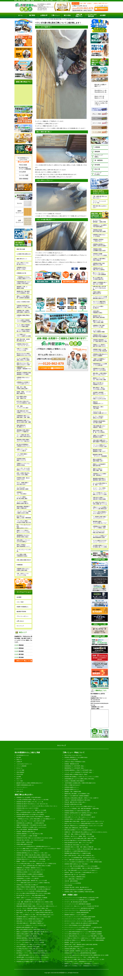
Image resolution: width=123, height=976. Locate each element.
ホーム (20, 15)
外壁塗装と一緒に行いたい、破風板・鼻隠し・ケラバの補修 (79, 836)
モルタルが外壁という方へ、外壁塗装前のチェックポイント (79, 961)
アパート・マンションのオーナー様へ (99, 201)
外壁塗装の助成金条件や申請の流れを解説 (99, 230)
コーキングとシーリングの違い (24, 550)
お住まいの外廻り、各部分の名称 (24, 842)
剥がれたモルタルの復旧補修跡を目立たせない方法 (24, 354)
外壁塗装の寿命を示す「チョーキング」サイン (23, 344)
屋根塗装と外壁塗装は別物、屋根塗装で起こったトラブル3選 (31, 880)
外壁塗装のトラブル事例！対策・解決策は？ (100, 474)
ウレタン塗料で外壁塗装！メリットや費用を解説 (24, 325)
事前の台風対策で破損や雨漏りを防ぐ (98, 460)
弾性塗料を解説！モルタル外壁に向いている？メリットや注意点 (32, 957)
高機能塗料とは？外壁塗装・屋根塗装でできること (24, 369)
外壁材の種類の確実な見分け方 (97, 292)
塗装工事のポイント (22, 258)
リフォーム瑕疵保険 (21, 766)
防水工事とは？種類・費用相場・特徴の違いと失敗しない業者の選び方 (34, 910)
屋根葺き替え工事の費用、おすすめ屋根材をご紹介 (77, 793)
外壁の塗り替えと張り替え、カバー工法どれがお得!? (99, 288)
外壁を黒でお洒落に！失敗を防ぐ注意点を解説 (99, 498)
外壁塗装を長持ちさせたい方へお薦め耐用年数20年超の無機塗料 (80, 953)
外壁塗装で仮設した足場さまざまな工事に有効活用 (100, 350)
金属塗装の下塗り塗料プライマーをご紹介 (99, 326)
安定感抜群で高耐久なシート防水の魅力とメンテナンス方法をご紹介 (33, 916)
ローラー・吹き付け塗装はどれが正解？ (98, 417)
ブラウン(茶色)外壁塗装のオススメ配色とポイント (100, 512)
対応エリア (19, 778)
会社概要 (103, 15)
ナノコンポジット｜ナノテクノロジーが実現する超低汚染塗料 (79, 916)
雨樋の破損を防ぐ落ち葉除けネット (21, 426)
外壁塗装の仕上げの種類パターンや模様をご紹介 (99, 527)
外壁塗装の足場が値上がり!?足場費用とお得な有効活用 (78, 889)
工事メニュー (55, 15)
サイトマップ (20, 626)
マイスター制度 (20, 770)
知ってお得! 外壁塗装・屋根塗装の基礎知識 (27, 829)
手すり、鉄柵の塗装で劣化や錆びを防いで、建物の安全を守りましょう (82, 859)
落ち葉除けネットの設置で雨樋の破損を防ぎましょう (77, 851)
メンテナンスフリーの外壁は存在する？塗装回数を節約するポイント (33, 846)
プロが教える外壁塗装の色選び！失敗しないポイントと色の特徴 (32, 799)
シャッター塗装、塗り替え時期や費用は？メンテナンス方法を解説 (80, 866)
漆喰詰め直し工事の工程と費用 (98, 407)
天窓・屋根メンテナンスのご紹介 (22, 407)
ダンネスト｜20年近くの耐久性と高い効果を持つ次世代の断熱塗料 (81, 923)
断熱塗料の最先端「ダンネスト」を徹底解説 (100, 455)
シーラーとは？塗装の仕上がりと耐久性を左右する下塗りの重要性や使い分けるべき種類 (86, 955)
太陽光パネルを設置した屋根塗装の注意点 (99, 436)
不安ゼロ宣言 (19, 774)
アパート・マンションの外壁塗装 (72, 883)
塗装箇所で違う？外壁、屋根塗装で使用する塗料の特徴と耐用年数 (80, 944)
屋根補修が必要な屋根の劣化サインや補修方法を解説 (77, 853)
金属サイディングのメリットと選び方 (22, 450)
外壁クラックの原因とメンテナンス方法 (22, 349)
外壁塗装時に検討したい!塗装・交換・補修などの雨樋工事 (78, 847)
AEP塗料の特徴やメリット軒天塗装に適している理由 (100, 546)
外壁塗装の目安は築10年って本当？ (21, 268)
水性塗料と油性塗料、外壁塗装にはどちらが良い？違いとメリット (80, 950)
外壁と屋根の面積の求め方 (24, 560)
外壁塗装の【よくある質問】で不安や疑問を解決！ (29, 797)
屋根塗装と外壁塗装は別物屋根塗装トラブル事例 (24, 373)
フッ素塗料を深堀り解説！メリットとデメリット (100, 517)
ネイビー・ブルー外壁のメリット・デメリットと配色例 (30, 942)
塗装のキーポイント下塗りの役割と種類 (98, 321)
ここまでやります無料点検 (91, 15)
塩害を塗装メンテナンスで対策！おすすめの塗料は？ (29, 921)
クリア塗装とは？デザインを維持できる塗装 (24, 335)
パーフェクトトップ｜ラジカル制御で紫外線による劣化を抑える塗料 (81, 897)
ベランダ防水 (23, 101)
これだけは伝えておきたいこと (24, 763)
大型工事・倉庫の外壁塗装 (71, 881)
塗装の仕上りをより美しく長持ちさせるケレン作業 (24, 363)
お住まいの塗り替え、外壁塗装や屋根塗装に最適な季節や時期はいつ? (33, 857)
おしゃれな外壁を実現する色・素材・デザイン (100, 484)
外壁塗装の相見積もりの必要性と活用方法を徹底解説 (29, 874)
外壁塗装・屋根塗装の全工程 (71, 763)
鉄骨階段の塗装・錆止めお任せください (23, 478)
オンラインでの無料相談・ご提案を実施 (99, 221)
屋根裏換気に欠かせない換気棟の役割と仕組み (23, 536)
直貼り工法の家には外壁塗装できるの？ (98, 383)
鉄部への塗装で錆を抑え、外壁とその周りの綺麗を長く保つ (79, 855)
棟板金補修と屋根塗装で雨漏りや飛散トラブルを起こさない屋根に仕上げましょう (36, 906)
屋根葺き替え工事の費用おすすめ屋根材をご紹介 (23, 292)
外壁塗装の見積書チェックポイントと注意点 (100, 254)
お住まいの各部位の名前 (23, 301)
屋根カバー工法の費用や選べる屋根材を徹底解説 (23, 297)
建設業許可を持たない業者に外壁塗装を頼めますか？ (29, 783)
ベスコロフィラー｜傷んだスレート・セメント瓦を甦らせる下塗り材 (81, 906)
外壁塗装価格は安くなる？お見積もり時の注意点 (24, 282)
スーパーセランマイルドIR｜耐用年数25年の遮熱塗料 (77, 904)
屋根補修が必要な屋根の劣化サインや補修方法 (23, 430)
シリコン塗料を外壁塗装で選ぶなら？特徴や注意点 (24, 330)
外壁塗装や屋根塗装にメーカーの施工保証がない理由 (100, 340)
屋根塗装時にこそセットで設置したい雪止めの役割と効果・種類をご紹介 (82, 849)
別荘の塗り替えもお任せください (100, 206)
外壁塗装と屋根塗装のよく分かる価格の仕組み (76, 757)
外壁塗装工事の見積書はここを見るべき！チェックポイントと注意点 (81, 776)
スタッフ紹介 (20, 602)
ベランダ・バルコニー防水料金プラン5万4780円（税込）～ (79, 772)
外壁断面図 (20, 564)
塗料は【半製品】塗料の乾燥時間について (23, 545)
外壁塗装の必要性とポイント (71, 787)
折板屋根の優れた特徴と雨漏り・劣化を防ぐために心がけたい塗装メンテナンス (84, 821)
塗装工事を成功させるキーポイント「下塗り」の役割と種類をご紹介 (81, 957)
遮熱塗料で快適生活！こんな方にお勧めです (75, 914)
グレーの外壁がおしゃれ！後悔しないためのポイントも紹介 (31, 944)
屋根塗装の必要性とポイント (71, 789)
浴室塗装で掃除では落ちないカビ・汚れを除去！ (76, 864)
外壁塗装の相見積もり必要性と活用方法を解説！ (100, 245)
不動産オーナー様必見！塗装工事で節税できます (99, 345)
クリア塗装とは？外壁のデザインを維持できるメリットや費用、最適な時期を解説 (84, 938)
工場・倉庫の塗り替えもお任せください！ (100, 197)
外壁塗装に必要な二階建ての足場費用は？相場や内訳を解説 (79, 891)
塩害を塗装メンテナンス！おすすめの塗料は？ (24, 540)
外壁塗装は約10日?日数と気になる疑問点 (99, 268)
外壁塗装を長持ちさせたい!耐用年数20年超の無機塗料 (100, 335)
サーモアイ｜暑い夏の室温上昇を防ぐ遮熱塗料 (76, 901)
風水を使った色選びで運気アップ (100, 85)
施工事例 (32, 15)
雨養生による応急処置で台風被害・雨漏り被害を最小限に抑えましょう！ (34, 931)
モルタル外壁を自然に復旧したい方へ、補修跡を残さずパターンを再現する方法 (36, 863)
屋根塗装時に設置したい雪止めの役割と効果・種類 (24, 421)
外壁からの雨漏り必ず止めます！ (72, 785)
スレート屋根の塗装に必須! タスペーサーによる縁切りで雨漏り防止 (33, 882)
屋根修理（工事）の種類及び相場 (22, 287)
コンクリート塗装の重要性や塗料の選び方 (22, 502)
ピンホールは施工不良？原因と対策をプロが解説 (23, 359)
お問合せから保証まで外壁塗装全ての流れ (74, 761)
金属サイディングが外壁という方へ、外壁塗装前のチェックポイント (81, 965)
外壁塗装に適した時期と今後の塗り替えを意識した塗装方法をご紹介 (33, 855)
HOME (37, 19)
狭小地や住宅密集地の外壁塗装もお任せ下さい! (23, 445)
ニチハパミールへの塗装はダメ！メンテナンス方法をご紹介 (31, 925)
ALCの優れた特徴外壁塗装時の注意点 (22, 555)
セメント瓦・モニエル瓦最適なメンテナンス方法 (23, 469)
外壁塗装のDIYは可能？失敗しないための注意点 (99, 369)
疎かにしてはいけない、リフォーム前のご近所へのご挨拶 (30, 821)
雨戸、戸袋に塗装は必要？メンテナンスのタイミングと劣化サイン (80, 870)
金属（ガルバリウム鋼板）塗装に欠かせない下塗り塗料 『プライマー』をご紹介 (84, 959)
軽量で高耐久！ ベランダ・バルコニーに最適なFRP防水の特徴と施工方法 (34, 912)
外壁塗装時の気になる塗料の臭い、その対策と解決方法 (30, 823)
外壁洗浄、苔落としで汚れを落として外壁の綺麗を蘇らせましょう (80, 872)
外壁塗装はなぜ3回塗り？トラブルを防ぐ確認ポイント (29, 872)
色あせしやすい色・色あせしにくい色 (99, 97)
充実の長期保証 (20, 772)
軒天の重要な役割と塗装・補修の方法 (22, 397)
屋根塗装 (23, 92)
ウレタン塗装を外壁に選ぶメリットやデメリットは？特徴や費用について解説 (83, 936)
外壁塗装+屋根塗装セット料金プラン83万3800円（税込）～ (79, 770)
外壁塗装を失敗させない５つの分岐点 (99, 235)
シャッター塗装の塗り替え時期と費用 (22, 497)
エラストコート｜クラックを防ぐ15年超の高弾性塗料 (77, 918)
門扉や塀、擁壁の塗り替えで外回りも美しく (75, 802)
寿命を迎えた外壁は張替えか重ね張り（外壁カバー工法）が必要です (81, 798)
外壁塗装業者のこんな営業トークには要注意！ (100, 364)
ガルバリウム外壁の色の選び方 (98, 307)
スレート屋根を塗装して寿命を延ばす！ (74, 879)
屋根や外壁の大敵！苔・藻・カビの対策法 (99, 431)
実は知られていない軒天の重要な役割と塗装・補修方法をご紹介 (80, 838)
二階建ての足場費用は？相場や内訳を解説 (99, 359)
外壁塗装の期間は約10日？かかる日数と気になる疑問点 (30, 814)
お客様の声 (43, 15)
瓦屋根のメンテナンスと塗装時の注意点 (23, 464)
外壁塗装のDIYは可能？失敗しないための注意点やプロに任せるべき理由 (34, 838)
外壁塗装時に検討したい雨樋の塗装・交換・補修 (23, 416)
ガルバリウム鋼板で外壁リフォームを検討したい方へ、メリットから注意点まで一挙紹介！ (39, 848)
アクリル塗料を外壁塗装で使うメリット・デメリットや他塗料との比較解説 (83, 933)
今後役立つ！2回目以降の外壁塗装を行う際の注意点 (77, 800)
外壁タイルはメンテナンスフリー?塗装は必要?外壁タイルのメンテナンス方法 (83, 823)
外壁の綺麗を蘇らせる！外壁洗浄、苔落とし (99, 426)
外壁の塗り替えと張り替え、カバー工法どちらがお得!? (30, 840)
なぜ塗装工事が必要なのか (24, 254)
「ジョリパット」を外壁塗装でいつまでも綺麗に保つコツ (30, 899)
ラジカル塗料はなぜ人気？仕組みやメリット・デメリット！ (31, 959)
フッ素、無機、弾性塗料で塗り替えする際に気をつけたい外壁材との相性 (34, 901)
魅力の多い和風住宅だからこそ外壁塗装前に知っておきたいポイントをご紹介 (83, 825)
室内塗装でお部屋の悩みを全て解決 (73, 804)
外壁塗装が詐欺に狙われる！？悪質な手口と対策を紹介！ (30, 876)
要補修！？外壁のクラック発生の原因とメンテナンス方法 (30, 861)
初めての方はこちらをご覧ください (73, 755)
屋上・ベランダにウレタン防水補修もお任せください (24, 526)
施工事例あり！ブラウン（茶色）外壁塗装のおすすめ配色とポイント (33, 953)
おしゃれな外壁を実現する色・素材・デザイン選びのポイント (31, 940)
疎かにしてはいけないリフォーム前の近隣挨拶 (99, 273)
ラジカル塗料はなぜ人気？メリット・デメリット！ (100, 541)
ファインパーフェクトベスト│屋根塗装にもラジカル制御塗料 (79, 899)
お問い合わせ (20, 621)
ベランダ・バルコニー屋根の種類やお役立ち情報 (24, 512)
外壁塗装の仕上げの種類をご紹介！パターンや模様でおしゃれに (32, 961)
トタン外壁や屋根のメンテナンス (22, 454)
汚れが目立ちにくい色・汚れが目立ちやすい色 (100, 91)
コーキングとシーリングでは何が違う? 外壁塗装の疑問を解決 (31, 891)
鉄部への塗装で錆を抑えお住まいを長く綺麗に (23, 473)
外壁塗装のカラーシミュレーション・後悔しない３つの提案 (31, 810)
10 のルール (19, 768)
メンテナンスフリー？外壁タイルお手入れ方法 (99, 398)
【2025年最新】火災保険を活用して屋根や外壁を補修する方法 (79, 783)
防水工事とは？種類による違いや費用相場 (24, 516)
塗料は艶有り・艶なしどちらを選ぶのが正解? (99, 388)
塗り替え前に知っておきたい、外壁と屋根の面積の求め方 (30, 895)
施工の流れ (67, 15)
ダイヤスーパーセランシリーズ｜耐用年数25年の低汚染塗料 (79, 908)
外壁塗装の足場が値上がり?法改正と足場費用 (100, 355)
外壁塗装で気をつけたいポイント (23, 378)
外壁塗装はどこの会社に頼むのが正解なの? (27, 884)
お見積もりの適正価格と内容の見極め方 (99, 259)
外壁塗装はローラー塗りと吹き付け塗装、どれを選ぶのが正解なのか (33, 889)
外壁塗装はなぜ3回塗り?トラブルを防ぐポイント (23, 383)
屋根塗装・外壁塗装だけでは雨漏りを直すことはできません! (31, 827)
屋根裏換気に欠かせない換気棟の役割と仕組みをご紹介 (30, 918)
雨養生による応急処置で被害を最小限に (99, 465)
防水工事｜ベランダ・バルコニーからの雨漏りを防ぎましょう (79, 806)
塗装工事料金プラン (79, 15)
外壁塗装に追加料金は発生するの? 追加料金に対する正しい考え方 (80, 812)
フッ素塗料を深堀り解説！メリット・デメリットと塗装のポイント (32, 955)
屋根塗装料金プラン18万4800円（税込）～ (75, 768)
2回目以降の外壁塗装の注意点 (97, 312)
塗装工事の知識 (21, 249)
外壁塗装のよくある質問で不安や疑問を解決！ (100, 225)
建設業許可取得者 (21, 611)
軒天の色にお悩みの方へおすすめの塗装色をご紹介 (24, 402)
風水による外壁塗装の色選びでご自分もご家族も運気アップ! (31, 812)
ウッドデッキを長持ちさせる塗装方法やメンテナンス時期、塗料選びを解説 (83, 861)
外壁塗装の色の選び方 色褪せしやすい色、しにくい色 (29, 801)
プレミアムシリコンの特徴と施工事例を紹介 (99, 531)
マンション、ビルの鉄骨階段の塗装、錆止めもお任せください (79, 857)
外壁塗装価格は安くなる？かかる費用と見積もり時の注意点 (79, 778)
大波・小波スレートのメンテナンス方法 (22, 574)
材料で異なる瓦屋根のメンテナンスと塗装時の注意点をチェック (80, 829)
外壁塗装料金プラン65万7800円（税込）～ (75, 766)
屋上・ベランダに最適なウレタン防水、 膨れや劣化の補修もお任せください (35, 914)
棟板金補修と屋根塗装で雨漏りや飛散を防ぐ (23, 507)
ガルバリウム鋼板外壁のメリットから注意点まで (99, 302)
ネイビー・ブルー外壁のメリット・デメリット (99, 488)
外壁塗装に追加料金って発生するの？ (98, 240)
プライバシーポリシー (22, 616)
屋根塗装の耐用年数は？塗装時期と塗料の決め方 (99, 479)
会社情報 (18, 776)
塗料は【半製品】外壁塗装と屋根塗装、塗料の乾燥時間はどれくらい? (33, 887)
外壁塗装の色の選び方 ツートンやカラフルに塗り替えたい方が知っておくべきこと (36, 806)
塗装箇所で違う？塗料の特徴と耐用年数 (99, 316)
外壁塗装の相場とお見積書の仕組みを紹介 (99, 249)
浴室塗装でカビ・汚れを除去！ (22, 493)
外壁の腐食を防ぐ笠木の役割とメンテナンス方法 (24, 411)
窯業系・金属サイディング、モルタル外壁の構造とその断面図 (31, 897)
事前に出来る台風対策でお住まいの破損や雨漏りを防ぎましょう (32, 929)
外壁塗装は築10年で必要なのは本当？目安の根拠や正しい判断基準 (33, 816)
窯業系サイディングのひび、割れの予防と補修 (99, 378)
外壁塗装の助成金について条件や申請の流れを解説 (77, 810)
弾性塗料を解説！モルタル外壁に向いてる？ (100, 522)
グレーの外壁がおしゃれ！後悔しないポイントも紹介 (100, 493)
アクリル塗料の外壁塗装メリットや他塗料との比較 (24, 320)
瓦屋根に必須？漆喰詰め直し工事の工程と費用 (76, 827)
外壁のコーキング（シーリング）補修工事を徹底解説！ (78, 815)
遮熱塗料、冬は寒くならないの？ (72, 942)
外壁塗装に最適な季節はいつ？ (23, 316)
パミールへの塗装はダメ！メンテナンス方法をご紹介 (100, 445)
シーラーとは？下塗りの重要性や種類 (99, 331)
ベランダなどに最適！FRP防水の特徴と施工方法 (24, 521)
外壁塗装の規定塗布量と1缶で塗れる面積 (99, 421)
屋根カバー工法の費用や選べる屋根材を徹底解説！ (77, 795)
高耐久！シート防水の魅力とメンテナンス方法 (23, 531)
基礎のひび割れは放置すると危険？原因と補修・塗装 (29, 933)
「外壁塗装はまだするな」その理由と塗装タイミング (24, 277)
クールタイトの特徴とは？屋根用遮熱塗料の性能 (100, 536)
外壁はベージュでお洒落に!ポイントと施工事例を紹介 (100, 508)
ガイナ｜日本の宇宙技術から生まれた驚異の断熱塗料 (77, 925)
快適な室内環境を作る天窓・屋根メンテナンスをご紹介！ (78, 842)
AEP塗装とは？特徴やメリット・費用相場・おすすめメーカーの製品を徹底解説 (84, 940)
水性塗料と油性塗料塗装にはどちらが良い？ (99, 393)
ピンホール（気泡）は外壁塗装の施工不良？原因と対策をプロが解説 (33, 865)
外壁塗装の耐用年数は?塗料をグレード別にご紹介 (24, 306)
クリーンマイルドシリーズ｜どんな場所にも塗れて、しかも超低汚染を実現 (83, 927)
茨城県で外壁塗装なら (22, 606)
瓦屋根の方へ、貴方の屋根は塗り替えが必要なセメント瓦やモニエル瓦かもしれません (85, 832)
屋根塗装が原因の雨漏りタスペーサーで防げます (23, 440)
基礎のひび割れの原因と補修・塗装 (97, 469)
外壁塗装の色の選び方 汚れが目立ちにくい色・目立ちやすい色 (32, 803)
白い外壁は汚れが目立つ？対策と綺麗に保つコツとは (100, 503)
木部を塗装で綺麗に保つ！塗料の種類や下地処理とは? (100, 441)
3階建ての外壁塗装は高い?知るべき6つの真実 (100, 283)
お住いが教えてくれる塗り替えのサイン (22, 263)
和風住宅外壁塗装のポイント (98, 402)
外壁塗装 (23, 87)
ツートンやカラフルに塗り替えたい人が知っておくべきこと (100, 103)
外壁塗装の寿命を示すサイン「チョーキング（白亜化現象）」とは (32, 859)
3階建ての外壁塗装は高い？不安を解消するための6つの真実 (31, 825)
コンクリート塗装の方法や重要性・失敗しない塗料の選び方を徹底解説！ (82, 868)
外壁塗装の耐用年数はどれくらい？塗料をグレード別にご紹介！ (32, 853)
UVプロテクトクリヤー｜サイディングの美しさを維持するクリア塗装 (81, 921)
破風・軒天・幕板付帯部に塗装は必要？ (22, 387)
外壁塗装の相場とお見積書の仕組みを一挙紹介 (76, 774)
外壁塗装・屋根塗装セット (23, 97)
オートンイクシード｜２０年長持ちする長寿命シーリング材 (79, 929)
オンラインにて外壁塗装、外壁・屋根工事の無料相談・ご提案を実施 (81, 808)
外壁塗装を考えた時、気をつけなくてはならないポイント (30, 870)
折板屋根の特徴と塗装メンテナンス (21, 459)
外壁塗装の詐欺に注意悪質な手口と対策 (99, 264)
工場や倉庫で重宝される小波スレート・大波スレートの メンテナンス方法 (34, 904)
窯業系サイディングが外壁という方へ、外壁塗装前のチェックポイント (82, 963)
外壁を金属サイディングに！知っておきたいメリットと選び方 (79, 817)
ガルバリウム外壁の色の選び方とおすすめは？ (28, 850)
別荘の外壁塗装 (68, 885)
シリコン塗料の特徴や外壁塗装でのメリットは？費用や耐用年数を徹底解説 (83, 931)
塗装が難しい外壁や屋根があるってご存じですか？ (100, 374)
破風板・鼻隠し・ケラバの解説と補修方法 (24, 392)
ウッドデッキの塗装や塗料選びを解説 (22, 488)
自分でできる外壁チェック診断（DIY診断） (27, 835)
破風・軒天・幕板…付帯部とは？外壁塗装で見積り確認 (78, 834)
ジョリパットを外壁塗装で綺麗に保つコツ (100, 412)
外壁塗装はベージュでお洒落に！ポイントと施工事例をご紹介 (31, 950)
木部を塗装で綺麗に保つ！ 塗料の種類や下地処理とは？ (30, 923)
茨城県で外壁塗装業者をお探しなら (25, 785)
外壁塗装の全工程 (21, 273)
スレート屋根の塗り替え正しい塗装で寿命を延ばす (24, 435)
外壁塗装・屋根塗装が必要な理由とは (25, 831)
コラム (42, 19)
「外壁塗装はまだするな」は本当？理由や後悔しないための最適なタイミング (35, 818)
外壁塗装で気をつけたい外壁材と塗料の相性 (23, 569)
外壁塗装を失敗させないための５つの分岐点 (27, 808)
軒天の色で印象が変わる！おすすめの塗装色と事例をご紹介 (79, 840)
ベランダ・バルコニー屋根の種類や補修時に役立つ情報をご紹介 (32, 908)
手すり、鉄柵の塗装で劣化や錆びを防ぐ (22, 483)
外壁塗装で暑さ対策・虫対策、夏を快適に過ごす (76, 887)
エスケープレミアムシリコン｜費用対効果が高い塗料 (77, 910)
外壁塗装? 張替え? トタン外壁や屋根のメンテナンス (77, 819)
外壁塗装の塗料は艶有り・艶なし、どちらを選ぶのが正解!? (79, 948)
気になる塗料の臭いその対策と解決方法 (98, 278)
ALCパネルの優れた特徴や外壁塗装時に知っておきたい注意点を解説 (33, 893)
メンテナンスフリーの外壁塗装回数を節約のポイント (100, 297)
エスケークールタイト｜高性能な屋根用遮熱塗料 (76, 912)
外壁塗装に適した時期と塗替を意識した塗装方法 (23, 311)
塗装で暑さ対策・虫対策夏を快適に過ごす (23, 340)
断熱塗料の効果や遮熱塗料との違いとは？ (99, 450)
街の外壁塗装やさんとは (22, 755)
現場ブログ (19, 759)
